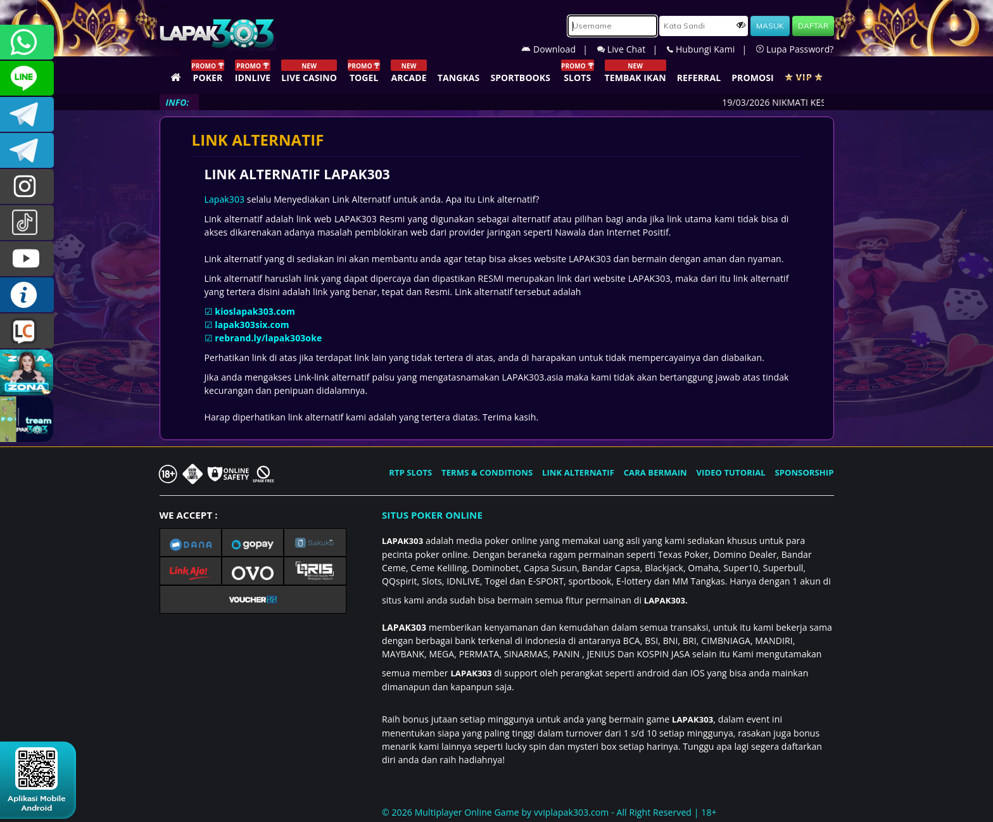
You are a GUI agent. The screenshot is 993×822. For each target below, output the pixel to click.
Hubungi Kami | (711, 49)
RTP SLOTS (410, 472)
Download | (559, 49)
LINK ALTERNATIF (578, 472)
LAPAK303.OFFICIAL (27, 258)
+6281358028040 (27, 42)
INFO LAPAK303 (27, 294)
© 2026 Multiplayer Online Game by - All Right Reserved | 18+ (549, 812)
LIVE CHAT (27, 330)
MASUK (770, 25)
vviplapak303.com (571, 812)
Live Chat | (632, 49)
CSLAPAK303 (27, 78)
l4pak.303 (27, 186)
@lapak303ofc (27, 222)
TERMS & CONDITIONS (487, 472)
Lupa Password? (794, 49)
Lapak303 (225, 199)
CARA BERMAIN (655, 472)
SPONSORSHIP (804, 472)
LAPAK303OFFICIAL (27, 114)
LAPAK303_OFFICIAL (27, 150)
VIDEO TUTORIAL (731, 472)
